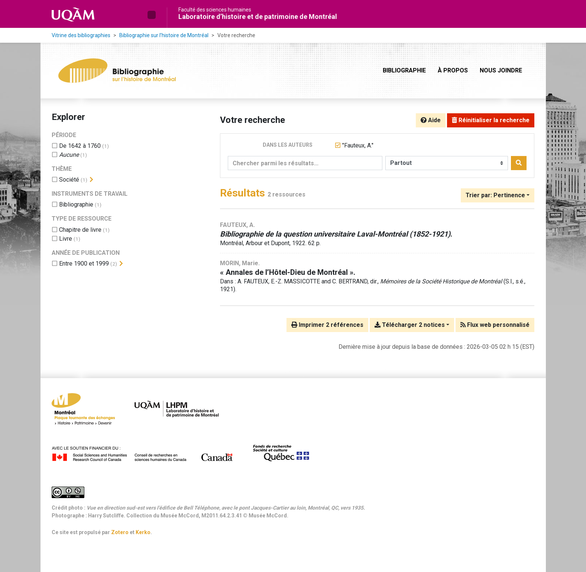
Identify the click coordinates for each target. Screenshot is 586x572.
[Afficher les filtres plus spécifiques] (91, 179)
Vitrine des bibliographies (81, 35)
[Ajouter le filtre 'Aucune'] (69, 154)
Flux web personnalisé (495, 324)
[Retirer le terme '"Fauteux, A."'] (357, 145)
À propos (453, 70)
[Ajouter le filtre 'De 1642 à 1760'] (80, 145)
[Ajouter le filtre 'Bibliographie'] (76, 204)
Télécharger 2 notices (410, 324)
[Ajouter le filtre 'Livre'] (65, 238)
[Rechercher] (519, 163)
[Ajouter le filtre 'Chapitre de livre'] (80, 229)
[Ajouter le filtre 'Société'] (69, 179)
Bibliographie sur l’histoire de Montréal (163, 35)
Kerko (143, 532)
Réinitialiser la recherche (491, 120)
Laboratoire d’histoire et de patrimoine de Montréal (257, 16)
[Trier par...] (497, 195)
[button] (152, 15)
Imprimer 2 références (327, 324)
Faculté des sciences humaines (214, 9)
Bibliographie (404, 70)
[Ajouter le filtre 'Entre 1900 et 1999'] (84, 263)
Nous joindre (501, 70)
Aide (431, 120)
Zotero (120, 532)
